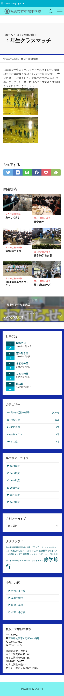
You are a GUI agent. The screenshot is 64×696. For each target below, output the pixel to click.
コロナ (46, 554)
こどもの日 (22, 373)
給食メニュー (34, 434)
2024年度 (15, 473)
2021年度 (15, 495)
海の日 (19, 383)
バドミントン (28, 551)
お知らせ (34, 420)
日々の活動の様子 (27, 34)
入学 (36, 551)
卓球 (28, 547)
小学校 (11, 554)
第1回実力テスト (14, 251)
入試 (51, 554)
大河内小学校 (18, 590)
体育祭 (26, 554)
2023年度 (15, 480)
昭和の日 (21, 343)
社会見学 (42, 550)
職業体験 (22, 547)
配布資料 (34, 427)
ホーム (9, 34)
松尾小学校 (17, 605)
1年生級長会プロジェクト (16, 284)
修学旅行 (39, 221)
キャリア (18, 554)
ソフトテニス (37, 547)
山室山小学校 (18, 612)
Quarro (39, 688)
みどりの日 (22, 363)
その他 (34, 441)
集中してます (12, 217)
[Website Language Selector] (14, 3)
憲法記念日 (22, 353)
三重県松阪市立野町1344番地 (23, 638)
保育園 (15, 547)
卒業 (12, 550)
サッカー (48, 547)
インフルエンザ (36, 554)
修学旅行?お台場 (43, 255)
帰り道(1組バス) (42, 284)
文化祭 (18, 550)
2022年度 (15, 487)
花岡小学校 (17, 598)
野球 (26, 560)
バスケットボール (35, 560)
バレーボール (17, 560)
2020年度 (15, 502)
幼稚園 (9, 547)
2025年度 (15, 466)
